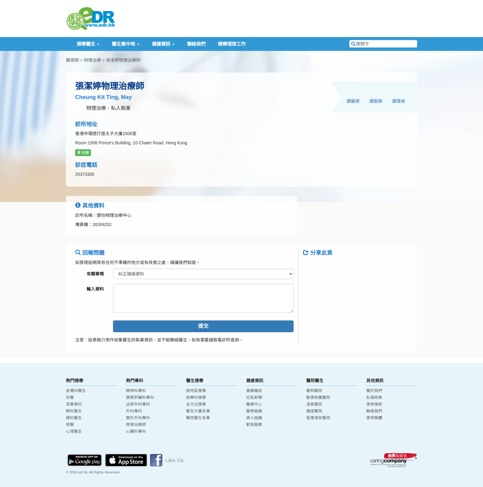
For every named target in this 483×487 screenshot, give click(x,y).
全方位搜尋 (196, 404)
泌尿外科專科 (138, 404)
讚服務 (375, 101)
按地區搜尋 (196, 391)
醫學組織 (254, 411)
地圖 (83, 153)
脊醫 (70, 425)
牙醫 (70, 397)
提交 (203, 326)
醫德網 (72, 60)
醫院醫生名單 (198, 418)
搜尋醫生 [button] (88, 44)
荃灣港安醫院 (318, 418)
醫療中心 (254, 404)
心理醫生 (74, 431)
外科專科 (134, 411)
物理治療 (92, 60)
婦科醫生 (74, 418)
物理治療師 (136, 425)
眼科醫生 (74, 411)
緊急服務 (254, 425)
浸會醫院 (314, 404)
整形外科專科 (138, 418)
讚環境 (398, 101)
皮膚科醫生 (76, 391)
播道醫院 (314, 411)
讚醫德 (353, 101)
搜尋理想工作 (232, 44)
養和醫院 (314, 391)
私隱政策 (374, 397)
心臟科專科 (136, 431)
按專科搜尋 (196, 397)
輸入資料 (95, 289)
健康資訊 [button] (163, 44)
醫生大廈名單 (198, 411)
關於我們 (374, 391)
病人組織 (254, 418)
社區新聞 (254, 397)
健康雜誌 (254, 391)
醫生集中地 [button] (125, 44)
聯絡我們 (196, 44)
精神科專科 (136, 391)
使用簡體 (374, 418)
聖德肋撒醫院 (318, 397)
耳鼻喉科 (74, 404)
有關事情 (95, 273)
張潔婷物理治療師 (123, 60)
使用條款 (374, 404)
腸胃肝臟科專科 (140, 397)
